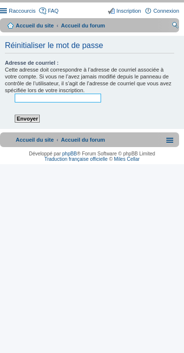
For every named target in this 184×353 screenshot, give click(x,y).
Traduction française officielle (75, 159)
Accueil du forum (83, 25)
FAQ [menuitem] (53, 11)
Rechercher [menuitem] (175, 26)
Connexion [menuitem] (166, 11)
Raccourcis (22, 11)
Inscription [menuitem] (128, 11)
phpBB (69, 153)
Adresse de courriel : (31, 63)
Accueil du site (35, 25)
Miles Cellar (126, 159)
